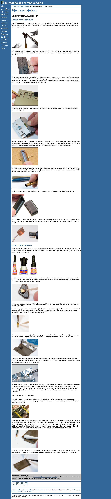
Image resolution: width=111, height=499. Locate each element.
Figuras (4, 31)
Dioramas (4, 34)
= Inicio (14, 6)
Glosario (4, 40)
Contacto (4, 46)
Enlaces (4, 43)
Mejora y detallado (4, 27)
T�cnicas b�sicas (4, 13)
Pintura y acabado (4, 21)
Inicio (3, 6)
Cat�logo (4, 37)
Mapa (3, 48)
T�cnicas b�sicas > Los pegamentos (45, 477)
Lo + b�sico (5, 9)
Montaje (4, 17)
